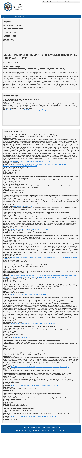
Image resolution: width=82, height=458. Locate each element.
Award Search (47, 2)
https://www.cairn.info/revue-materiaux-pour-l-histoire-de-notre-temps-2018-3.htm (34, 385)
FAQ (65, 2)
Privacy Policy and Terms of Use (44, 431)
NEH (69, 2)
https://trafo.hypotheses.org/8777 (23, 206)
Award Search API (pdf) (23, 431)
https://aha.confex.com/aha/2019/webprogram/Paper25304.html (30, 229)
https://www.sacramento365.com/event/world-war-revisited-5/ (29, 294)
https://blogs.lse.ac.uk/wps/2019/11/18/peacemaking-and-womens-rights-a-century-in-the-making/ (40, 367)
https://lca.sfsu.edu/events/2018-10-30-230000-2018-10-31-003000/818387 (33, 323)
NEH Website (61, 431)
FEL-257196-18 (19, 17)
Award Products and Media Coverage (44, 427)
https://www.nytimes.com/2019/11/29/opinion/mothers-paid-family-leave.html (29, 110)
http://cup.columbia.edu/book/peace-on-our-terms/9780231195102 (30, 161)
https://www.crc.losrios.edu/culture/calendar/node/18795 (28, 336)
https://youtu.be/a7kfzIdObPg (21, 337)
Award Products (57, 2)
